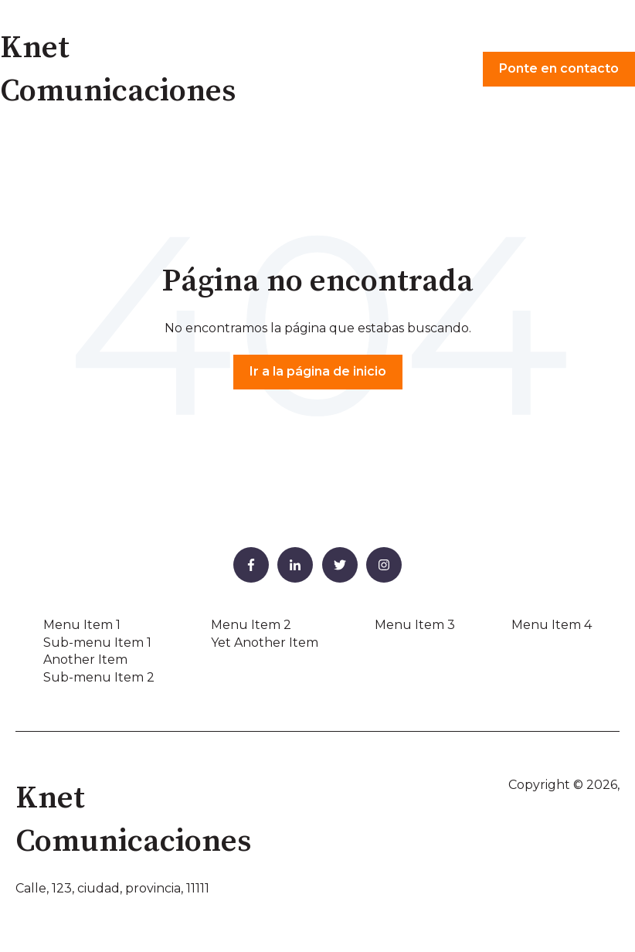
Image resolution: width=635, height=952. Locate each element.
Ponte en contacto (559, 68)
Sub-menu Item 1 (97, 642)
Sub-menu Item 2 (99, 677)
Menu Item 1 (82, 624)
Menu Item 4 (551, 624)
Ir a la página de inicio (318, 371)
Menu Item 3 (415, 624)
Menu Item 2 (251, 624)
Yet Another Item (264, 642)
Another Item (85, 659)
